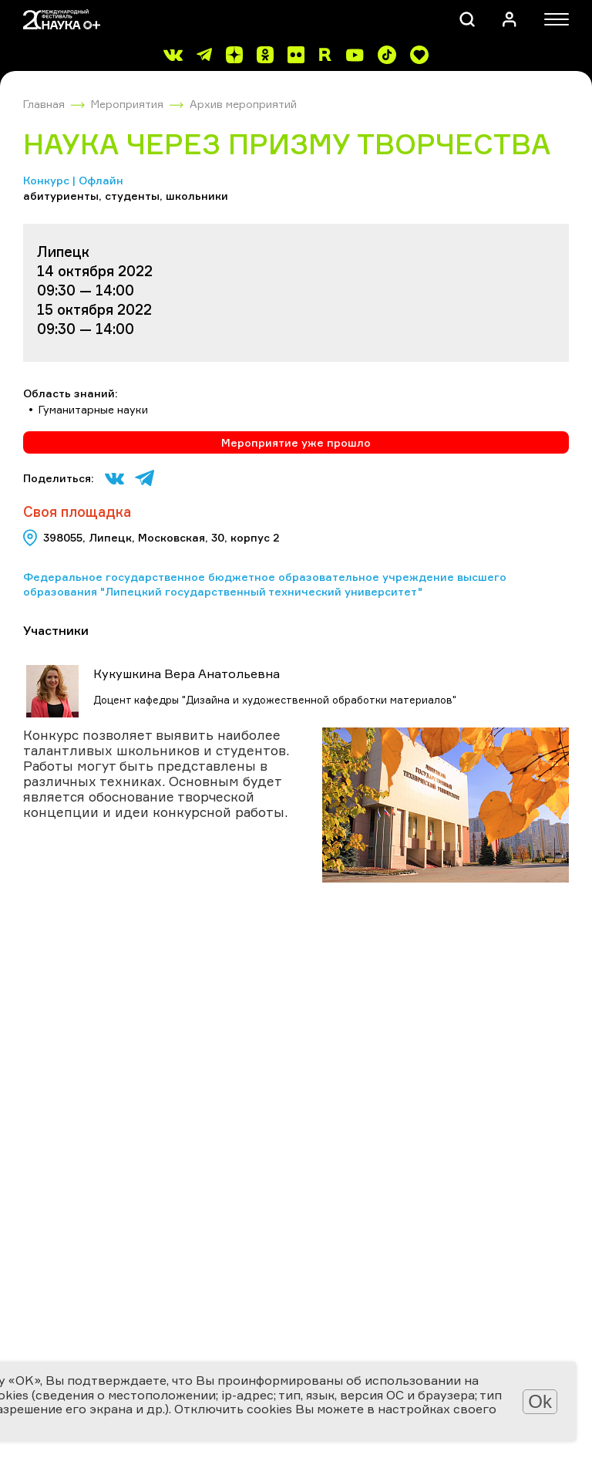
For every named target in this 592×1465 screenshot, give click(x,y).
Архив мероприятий (243, 103)
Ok (540, 1401)
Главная (44, 103)
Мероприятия (127, 103)
